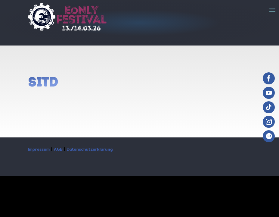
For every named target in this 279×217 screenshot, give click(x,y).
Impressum (39, 149)
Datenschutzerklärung (90, 149)
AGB (58, 149)
